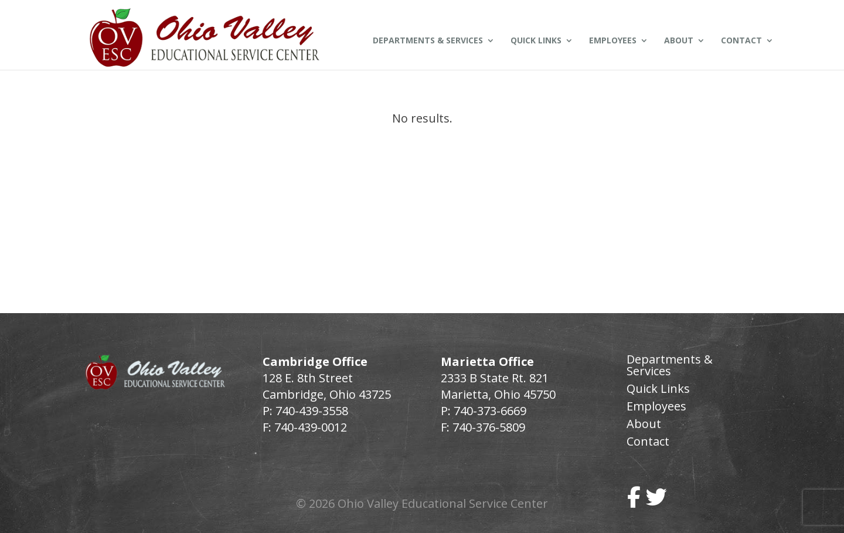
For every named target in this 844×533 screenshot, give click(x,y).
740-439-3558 (310, 411)
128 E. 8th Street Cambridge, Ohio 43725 (327, 386)
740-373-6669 (490, 411)
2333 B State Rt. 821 (495, 378)
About (678, 41)
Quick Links (536, 41)
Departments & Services (428, 41)
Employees (613, 41)
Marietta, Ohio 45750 (498, 394)
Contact (741, 41)
